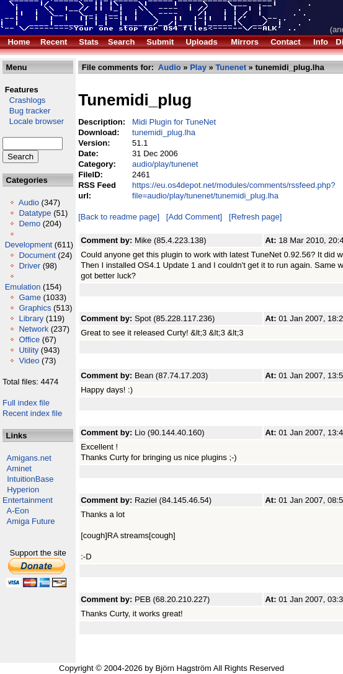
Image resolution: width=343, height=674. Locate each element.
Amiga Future (31, 521)
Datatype (35, 213)
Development (29, 244)
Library (31, 318)
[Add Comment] (194, 216)
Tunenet (230, 67)
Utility (28, 350)
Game (29, 297)
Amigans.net (29, 458)
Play (198, 67)
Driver (29, 265)
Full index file (26, 402)
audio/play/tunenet (165, 164)
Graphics (35, 308)
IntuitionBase (30, 479)
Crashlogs (23, 100)
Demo (29, 223)
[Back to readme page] (118, 216)
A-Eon (18, 510)
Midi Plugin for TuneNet (174, 121)
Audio (29, 202)
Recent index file (32, 413)
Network (33, 329)
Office (29, 339)
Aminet (19, 468)
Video (29, 360)
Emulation (23, 286)
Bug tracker (26, 110)
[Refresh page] (255, 216)
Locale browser (33, 121)
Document (37, 255)
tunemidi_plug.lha (163, 132)
